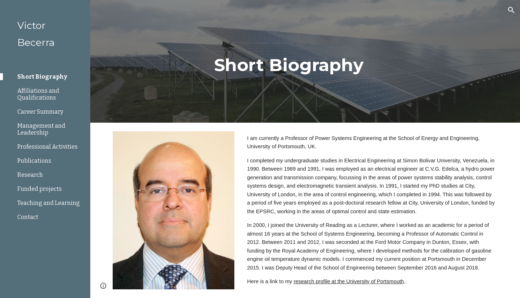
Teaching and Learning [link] (48, 203)
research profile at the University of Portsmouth (349, 281)
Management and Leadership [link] (41, 129)
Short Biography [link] (42, 76)
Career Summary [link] (40, 111)
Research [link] (30, 174)
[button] (511, 10)
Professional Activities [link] (47, 146)
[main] (305, 61)
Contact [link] (27, 217)
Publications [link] (34, 160)
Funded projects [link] (39, 188)
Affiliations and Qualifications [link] (38, 94)
